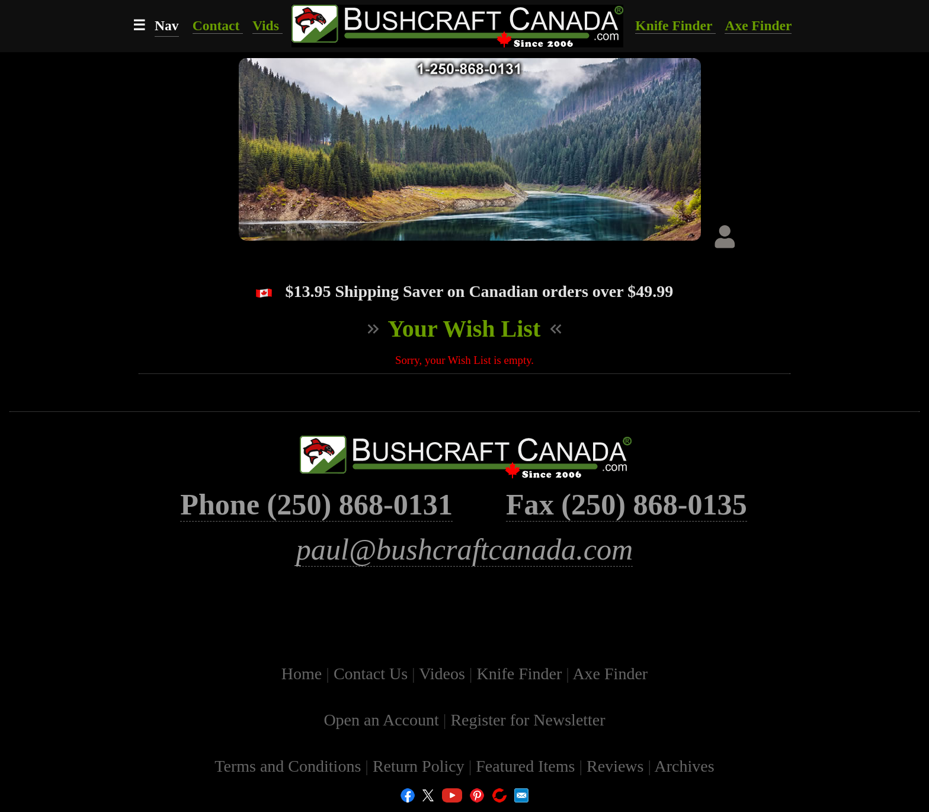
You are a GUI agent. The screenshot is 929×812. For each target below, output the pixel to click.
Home (303, 673)
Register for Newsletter (527, 720)
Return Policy (421, 766)
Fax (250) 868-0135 (626, 504)
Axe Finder (758, 25)
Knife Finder (675, 25)
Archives (685, 766)
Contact (218, 25)
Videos (444, 673)
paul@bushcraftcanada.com (464, 549)
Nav (167, 25)
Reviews (617, 766)
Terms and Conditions (289, 766)
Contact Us (373, 673)
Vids (267, 25)
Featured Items (527, 766)
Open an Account (380, 720)
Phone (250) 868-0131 (316, 504)
